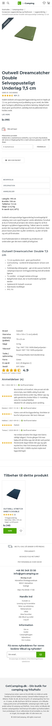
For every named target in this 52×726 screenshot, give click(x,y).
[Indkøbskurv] (48, 3)
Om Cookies (26, 640)
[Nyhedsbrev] (40, 654)
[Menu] (3, 3)
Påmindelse (41, 147)
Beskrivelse (8, 180)
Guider (26, 632)
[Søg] (8, 3)
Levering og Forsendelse (26, 603)
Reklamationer (26, 609)
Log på (26, 619)
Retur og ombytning (26, 606)
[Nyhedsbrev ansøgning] (21, 654)
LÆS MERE (6, 114)
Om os (26, 629)
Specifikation (9, 185)
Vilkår (26, 611)
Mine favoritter (26, 614)
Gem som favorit (13, 160)
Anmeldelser (8, 191)
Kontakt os (26, 601)
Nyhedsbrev (26, 637)
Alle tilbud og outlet (26, 617)
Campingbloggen (26, 634)
